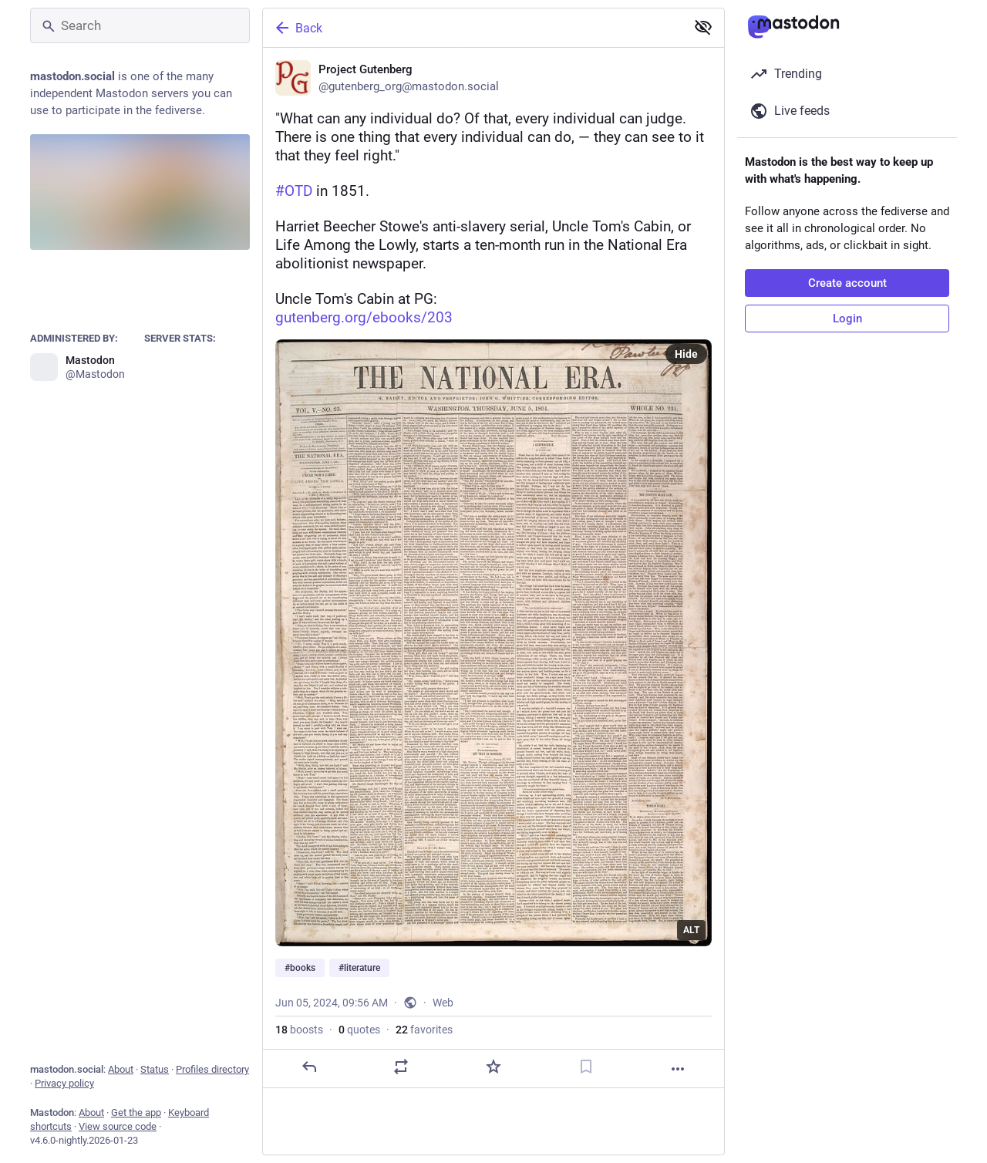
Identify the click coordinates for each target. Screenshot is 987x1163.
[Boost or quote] (401, 1066)
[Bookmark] (586, 1066)
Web (443, 1002)
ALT (691, 930)
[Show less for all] (703, 27)
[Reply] (309, 1066)
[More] (678, 1069)
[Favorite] (493, 1066)
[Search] (140, 25)
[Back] (472, 27)
